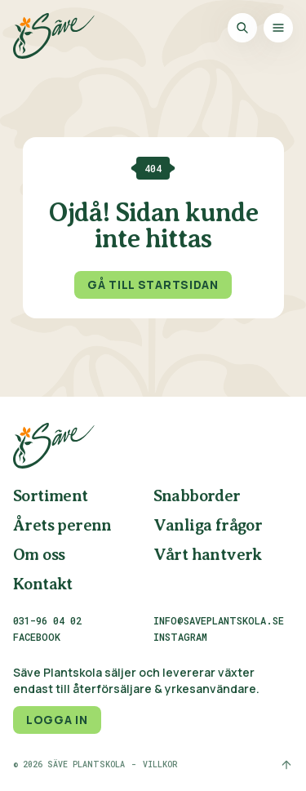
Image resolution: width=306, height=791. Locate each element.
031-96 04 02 (47, 620)
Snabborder (197, 496)
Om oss (38, 555)
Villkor (160, 765)
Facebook (36, 637)
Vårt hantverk (207, 555)
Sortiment (50, 496)
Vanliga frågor (208, 526)
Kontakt (43, 584)
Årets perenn (62, 526)
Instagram (180, 637)
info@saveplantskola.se (218, 620)
